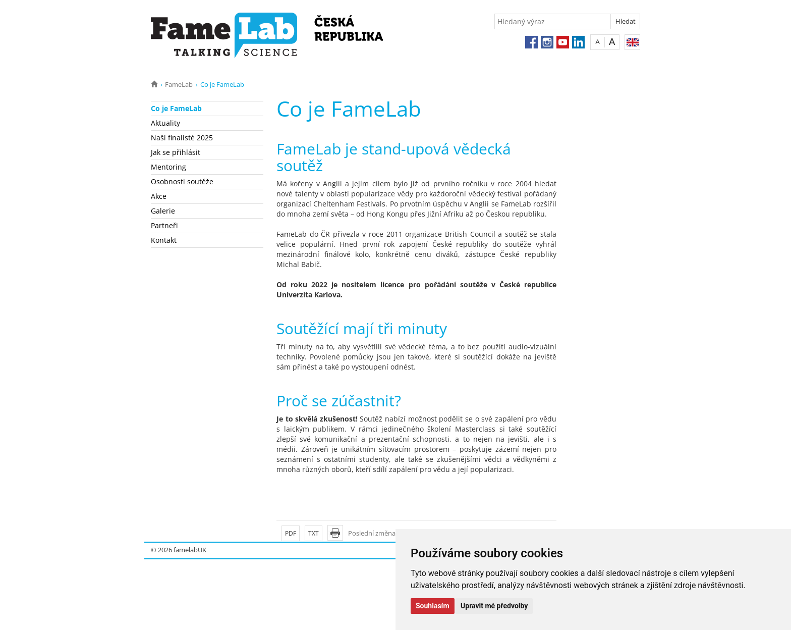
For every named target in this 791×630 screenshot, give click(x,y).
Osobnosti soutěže (182, 181)
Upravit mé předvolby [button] (494, 606)
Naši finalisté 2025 (182, 137)
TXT (313, 533)
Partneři (164, 225)
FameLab (179, 84)
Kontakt (164, 240)
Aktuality (165, 123)
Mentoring (168, 167)
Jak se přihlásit (175, 152)
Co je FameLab (176, 108)
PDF (290, 533)
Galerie (163, 211)
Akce (158, 196)
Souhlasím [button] (432, 606)
